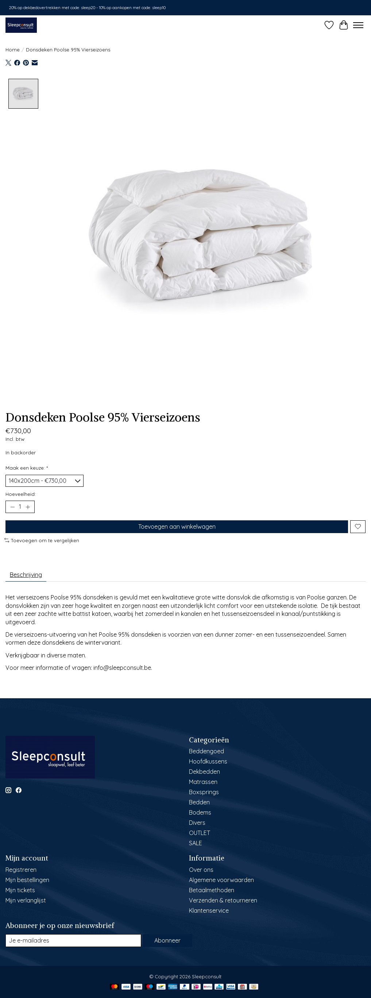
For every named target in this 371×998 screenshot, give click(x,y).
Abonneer (167, 940)
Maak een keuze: (26, 468)
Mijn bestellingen (27, 880)
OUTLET (199, 832)
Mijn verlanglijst (25, 900)
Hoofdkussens (208, 761)
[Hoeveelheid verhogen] (27, 507)
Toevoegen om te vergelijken (41, 540)
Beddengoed (206, 751)
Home (12, 50)
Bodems (200, 812)
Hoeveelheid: (20, 494)
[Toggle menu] (358, 25)
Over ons (201, 869)
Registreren (20, 869)
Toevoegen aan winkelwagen (177, 526)
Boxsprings (204, 792)
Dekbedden (204, 771)
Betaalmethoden (211, 890)
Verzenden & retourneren (223, 900)
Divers (197, 822)
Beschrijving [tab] (26, 574)
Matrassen (203, 781)
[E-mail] (73, 940)
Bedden (199, 802)
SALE (195, 843)
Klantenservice (209, 910)
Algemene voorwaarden (221, 880)
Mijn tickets (20, 890)
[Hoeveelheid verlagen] (12, 507)
